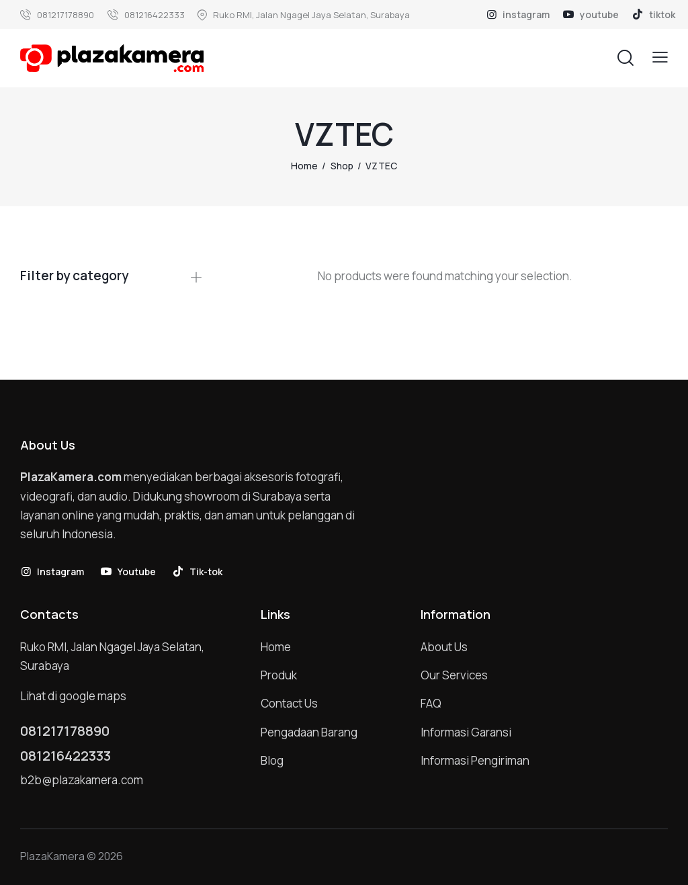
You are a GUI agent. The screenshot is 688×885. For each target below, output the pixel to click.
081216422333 (65, 756)
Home (304, 165)
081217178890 (65, 731)
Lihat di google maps (73, 696)
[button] (660, 57)
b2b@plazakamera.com (81, 780)
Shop (342, 165)
